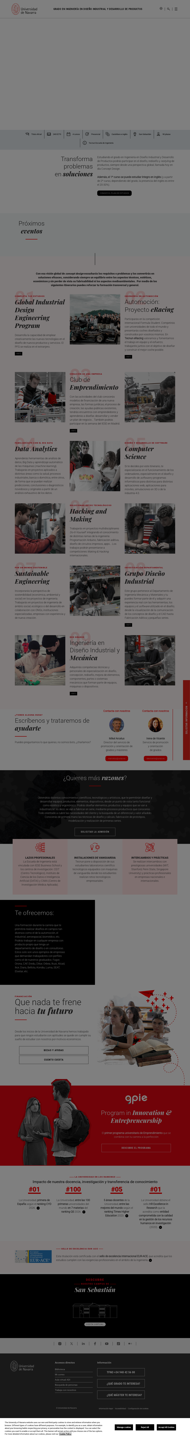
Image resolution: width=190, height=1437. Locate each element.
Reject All (145, 1427)
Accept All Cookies (166, 1427)
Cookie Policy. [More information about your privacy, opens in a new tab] (65, 1434)
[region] (95, 1427)
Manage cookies (124, 1427)
